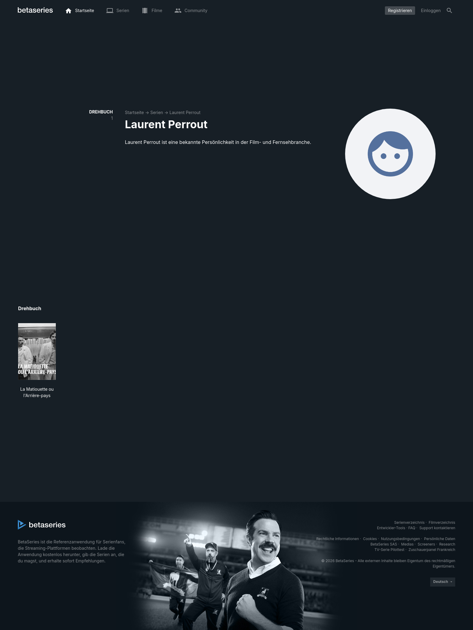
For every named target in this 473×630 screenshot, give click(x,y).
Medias (407, 544)
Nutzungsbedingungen (400, 538)
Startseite (134, 112)
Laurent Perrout (185, 112)
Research (447, 544)
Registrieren (400, 10)
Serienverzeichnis (409, 522)
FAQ (411, 528)
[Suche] (449, 10)
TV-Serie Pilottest (389, 549)
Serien (156, 112)
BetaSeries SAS (383, 544)
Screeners (426, 544)
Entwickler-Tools (391, 528)
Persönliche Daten (439, 538)
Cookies (370, 538)
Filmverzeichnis (442, 522)
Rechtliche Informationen (337, 538)
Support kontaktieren (437, 528)
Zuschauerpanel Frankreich (431, 549)
